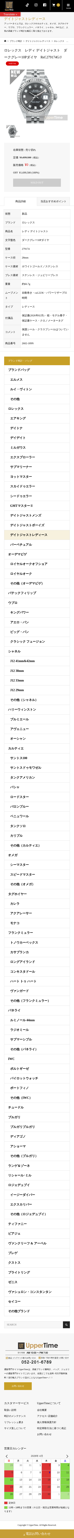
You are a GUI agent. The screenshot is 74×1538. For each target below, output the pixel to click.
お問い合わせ (18, 1386)
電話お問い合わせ (37, 1534)
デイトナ (16, 428)
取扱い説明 (10, 1410)
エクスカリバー (21, 1204)
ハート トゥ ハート (23, 981)
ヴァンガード (19, 991)
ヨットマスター (21, 476)
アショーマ (18, 1146)
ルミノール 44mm (22, 1020)
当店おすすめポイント (55, 201)
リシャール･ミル (19, 1175)
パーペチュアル (21, 544)
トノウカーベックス (24, 942)
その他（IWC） (21, 1098)
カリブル (16, 835)
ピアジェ (14, 1233)
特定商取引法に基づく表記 (51, 1428)
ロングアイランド (22, 962)
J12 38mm (17, 671)
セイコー (14, 1301)
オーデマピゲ (17, 554)
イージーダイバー (22, 1195)
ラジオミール (19, 1030)
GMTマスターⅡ (21, 506)
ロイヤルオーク (21, 573)
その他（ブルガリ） (24, 1156)
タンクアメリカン (22, 777)
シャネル (14, 651)
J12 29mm (17, 690)
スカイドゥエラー (22, 486)
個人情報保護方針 (46, 1422)
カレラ (14, 903)
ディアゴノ (18, 1136)
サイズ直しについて (15, 1428)
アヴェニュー (19, 729)
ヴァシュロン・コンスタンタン (30, 1292)
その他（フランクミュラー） (30, 1000)
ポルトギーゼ (19, 1068)
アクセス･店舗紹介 (47, 1416)
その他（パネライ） (24, 1049)
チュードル (16, 1107)
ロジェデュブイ (19, 1185)
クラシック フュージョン (27, 641)
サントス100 (18, 758)
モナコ (14, 923)
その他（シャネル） (24, 700)
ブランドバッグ (19, 370)
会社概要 (42, 1410)
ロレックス (16, 408)
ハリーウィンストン (22, 709)
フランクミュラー (20, 932)
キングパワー (19, 612)
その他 (14, 399)
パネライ (14, 1010)
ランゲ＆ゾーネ (19, 1165)
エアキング (18, 418)
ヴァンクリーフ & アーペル (27, 1243)
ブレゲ (12, 1253)
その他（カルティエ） (25, 845)
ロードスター (19, 797)
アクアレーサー (21, 913)
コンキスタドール (22, 971)
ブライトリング (19, 1272)
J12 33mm (17, 680)
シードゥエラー (21, 496)
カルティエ (16, 748)
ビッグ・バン (19, 632)
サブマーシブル (21, 1039)
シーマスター (19, 864)
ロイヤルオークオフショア (28, 564)
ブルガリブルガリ (22, 1127)
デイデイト (18, 438)
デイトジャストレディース (28, 535)
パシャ (14, 787)
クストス (14, 1262)
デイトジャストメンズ (25, 515)
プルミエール (19, 719)
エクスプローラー (22, 457)
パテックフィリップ (22, 593)
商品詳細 (20, 201)
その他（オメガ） (22, 884)
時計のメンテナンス (15, 1416)
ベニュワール (19, 816)
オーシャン (18, 738)
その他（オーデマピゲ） (27, 583)
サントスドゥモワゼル (25, 767)
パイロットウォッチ (24, 1078)
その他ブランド (19, 1311)
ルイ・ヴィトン (21, 389)
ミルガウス (18, 447)
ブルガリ (14, 1117)
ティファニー (17, 1224)
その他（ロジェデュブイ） (28, 1214)
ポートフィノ (19, 1088)
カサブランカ (19, 952)
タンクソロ (18, 826)
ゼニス (12, 1282)
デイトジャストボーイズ (27, 525)
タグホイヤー (17, 894)
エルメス (16, 379)
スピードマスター (22, 874)
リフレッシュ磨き (13, 1422)
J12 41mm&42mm (22, 661)
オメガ (12, 855)
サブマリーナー (21, 467)
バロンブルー (19, 806)
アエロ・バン (19, 622)
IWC (11, 1059)
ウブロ (12, 603)
